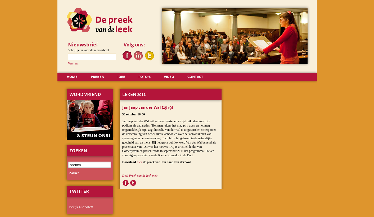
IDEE (121, 77)
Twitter (79, 191)
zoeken (74, 173)
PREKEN (97, 77)
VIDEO (169, 77)
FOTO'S (144, 77)
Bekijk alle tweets (81, 207)
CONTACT (195, 77)
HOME (72, 77)
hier (139, 162)
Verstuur (73, 63)
